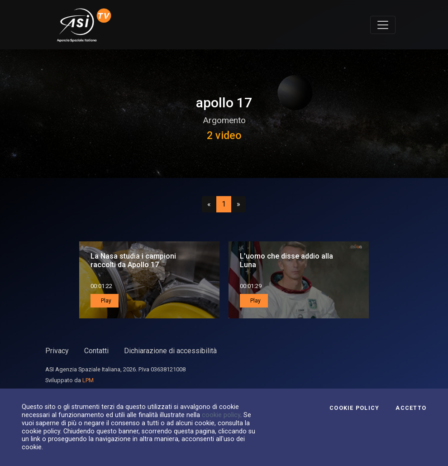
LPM (88, 380)
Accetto (411, 408)
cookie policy (221, 414)
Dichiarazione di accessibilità (170, 350)
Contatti (96, 350)
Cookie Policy (354, 408)
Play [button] (105, 301)
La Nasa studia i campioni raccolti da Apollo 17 (133, 260)
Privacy (57, 350)
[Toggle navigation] (383, 25)
